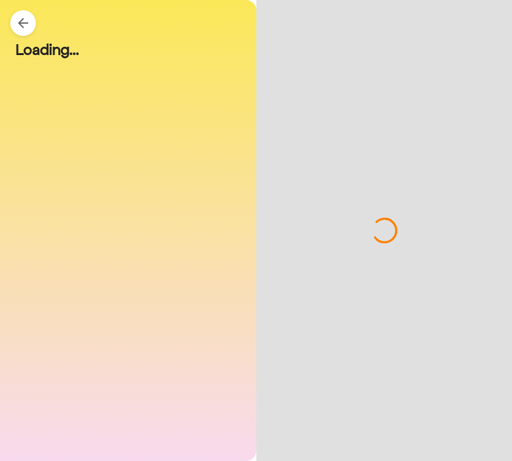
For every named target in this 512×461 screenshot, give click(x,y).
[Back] (23, 23)
